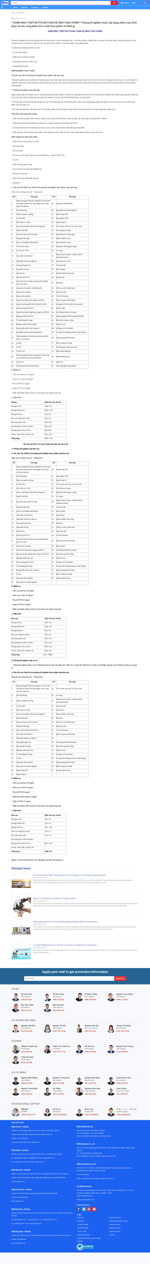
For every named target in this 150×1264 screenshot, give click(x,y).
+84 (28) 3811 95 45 (21, 1162)
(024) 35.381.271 (34, 1134)
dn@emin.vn (37, 1223)
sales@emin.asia (87, 1136)
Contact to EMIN (82, 1224)
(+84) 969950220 (60, 1115)
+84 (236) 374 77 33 (50, 1219)
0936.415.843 (90, 1031)
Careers (112, 1235)
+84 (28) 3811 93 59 (34, 1158)
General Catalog (82, 1228)
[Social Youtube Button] (94, 1209)
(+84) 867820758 (22, 1138)
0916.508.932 (122, 1094)
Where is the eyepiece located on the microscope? (54, 898)
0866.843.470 (26, 1083)
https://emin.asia (105, 1136)
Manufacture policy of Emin (118, 1221)
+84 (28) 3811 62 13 (48, 1158)
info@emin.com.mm (88, 1156)
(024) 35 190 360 (20, 1142)
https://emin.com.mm (108, 1156)
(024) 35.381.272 (46, 1134)
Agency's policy (114, 1231)
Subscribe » (120, 978)
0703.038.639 (26, 1094)
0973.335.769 (90, 1083)
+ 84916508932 (85, 1133)
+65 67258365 (99, 1133)
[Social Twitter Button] (84, 1209)
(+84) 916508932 (92, 1115)
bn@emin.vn (20, 1181)
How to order (81, 1231)
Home (15, 7)
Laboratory (20, 13)
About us (24, 7)
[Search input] (59, 3)
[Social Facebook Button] (79, 1209)
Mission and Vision (83, 1235)
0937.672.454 (58, 1094)
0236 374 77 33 (59, 1052)
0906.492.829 (90, 1052)
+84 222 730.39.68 (23, 1177)
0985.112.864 (122, 1000)
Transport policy (114, 1224)
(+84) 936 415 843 (41, 1177)
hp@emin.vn (20, 1201)
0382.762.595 (58, 1000)
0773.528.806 (122, 1052)
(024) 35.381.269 (22, 1134)
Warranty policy (114, 1228)
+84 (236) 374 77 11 (21, 1219)
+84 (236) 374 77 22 (35, 1219)
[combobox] (59, 3)
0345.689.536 (26, 1052)
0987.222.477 (26, 1010)
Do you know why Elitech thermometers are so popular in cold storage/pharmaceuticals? (69, 875)
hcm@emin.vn (38, 1162)
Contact (45, 7)
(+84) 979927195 (28, 1115)
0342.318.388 (58, 1083)
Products (35, 7)
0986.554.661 (26, 1000)
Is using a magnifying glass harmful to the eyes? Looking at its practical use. (65, 945)
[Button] (2, 7)
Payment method (115, 1217)
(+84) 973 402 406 (59, 1177)
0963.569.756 (58, 1010)
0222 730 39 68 (59, 1031)
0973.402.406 (26, 1031)
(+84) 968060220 (123, 1115)
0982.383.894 (90, 1000)
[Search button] (114, 3)
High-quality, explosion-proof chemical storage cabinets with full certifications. (65, 922)
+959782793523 (85, 1153)
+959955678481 (96, 1153)
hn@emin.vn (35, 1142)
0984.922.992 (122, 1083)
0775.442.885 (26, 1063)
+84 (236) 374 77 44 (21, 1223)
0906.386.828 (90, 1094)
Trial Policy (81, 1221)
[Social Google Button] (89, 1209)
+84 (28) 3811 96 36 (20, 1158)
